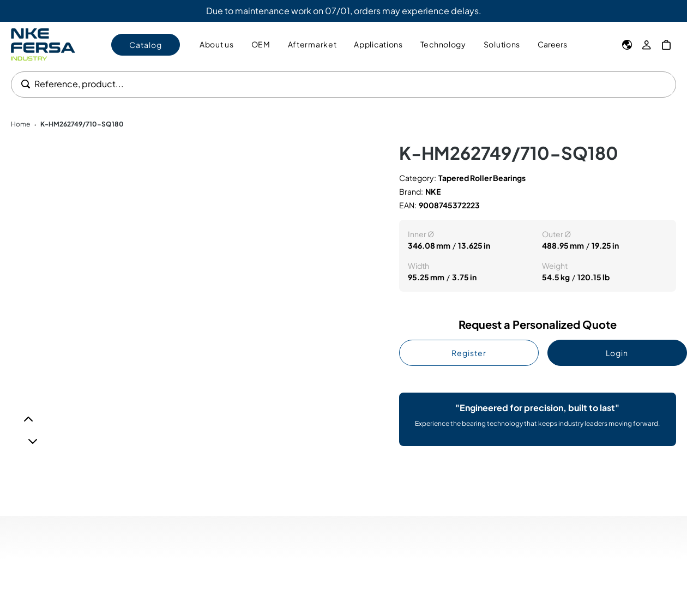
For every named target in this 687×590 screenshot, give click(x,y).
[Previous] (28, 419)
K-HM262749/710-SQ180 (82, 124)
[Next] (32, 441)
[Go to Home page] (43, 44)
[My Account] (646, 44)
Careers (552, 44)
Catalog (145, 45)
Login (617, 353)
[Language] (627, 44)
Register (468, 353)
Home (20, 124)
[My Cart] (666, 44)
